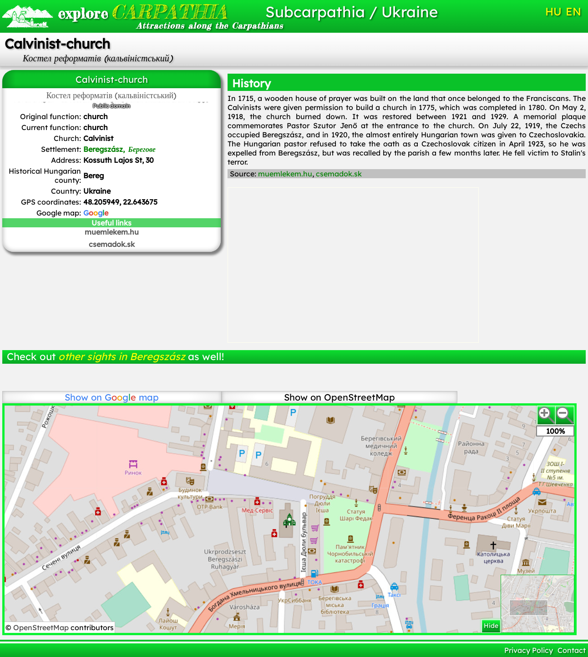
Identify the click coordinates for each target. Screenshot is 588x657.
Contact (572, 650)
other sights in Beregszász (121, 356)
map (132, 397)
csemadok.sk (112, 244)
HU (553, 11)
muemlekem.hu (112, 231)
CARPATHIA (142, 11)
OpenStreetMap (42, 627)
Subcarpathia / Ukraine (351, 11)
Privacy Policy (528, 650)
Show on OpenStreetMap (339, 397)
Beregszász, (119, 149)
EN (573, 11)
